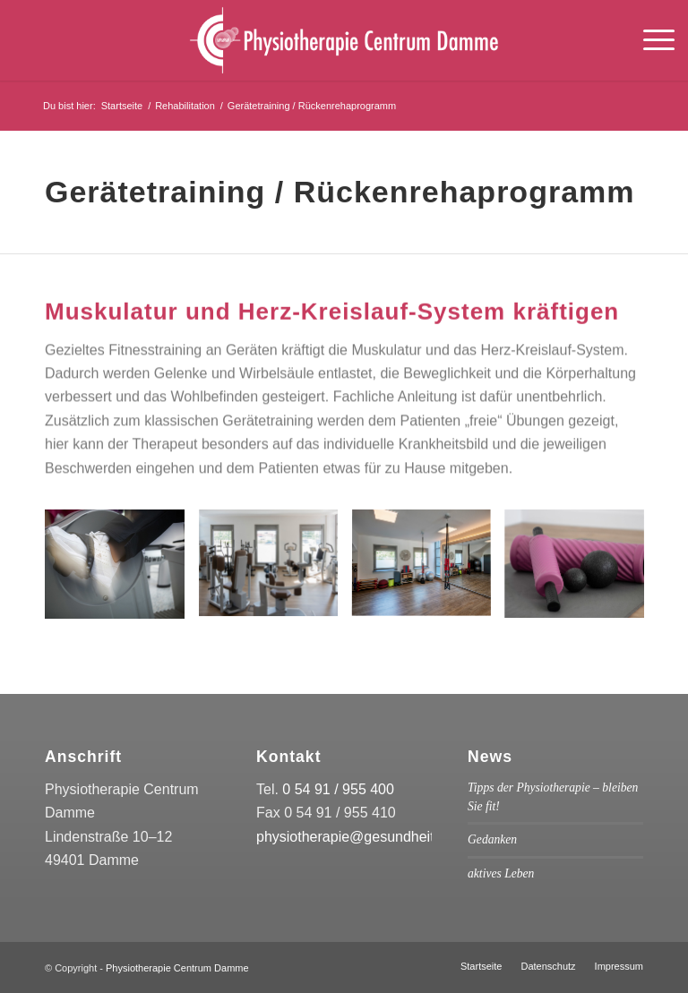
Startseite (121, 105)
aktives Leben (501, 873)
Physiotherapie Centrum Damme (177, 968)
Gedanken (492, 839)
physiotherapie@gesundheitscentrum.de (384, 836)
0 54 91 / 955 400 (338, 789)
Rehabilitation (185, 105)
